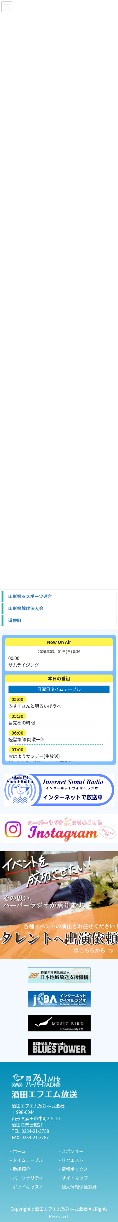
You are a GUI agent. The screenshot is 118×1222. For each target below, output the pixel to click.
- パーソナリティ (26, 1178)
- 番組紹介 (20, 1169)
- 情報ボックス (73, 1169)
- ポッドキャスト (26, 1186)
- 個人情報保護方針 (78, 1186)
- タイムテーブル (26, 1160)
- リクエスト (71, 1160)
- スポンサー (71, 1151)
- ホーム (18, 1151)
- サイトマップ (73, 1178)
